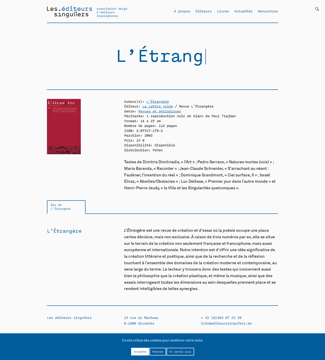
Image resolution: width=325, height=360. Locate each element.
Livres (223, 11)
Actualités (243, 11)
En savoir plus (180, 351)
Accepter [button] (140, 351)
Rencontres (268, 11)
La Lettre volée (157, 106)
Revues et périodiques (159, 111)
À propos (182, 11)
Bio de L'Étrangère (61, 206)
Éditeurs (203, 11)
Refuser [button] (157, 351)
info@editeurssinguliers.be (226, 323)
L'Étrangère (157, 101)
